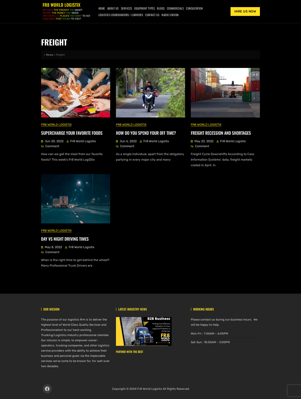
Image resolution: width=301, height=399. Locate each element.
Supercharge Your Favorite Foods (72, 133)
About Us (113, 8)
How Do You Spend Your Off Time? (146, 133)
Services (126, 8)
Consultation (194, 8)
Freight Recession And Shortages (221, 133)
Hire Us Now (245, 11)
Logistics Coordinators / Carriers (120, 15)
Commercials (175, 8)
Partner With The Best (129, 351)
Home (101, 8)
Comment (52, 146)
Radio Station (170, 15)
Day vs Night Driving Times (65, 238)
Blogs (161, 8)
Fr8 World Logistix (56, 124)
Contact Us (152, 15)
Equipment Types (144, 8)
